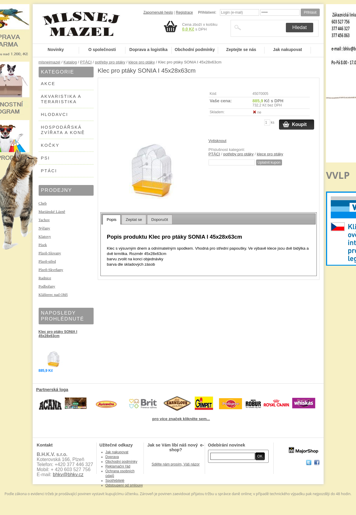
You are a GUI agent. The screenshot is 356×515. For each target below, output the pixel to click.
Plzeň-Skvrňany (51, 269)
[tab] (112, 219)
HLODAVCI (54, 114)
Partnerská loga (52, 389)
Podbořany (47, 286)
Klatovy (45, 236)
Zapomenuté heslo (158, 12)
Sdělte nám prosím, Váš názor (175, 464)
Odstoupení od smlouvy (124, 485)
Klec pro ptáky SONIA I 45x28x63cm (58, 334)
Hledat (299, 27)
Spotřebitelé (115, 481)
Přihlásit (310, 12)
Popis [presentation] (111, 219)
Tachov (44, 220)
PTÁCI (86, 62)
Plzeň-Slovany (50, 253)
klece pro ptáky (141, 62)
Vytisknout (217, 140)
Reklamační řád (117, 466)
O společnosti (102, 49)
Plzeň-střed (47, 261)
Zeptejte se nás (241, 49)
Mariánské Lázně (52, 211)
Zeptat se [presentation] (134, 219)
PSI (45, 158)
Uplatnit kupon (269, 162)
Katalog (70, 62)
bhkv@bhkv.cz (68, 474)
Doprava (112, 457)
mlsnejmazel (49, 62)
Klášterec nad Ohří (53, 294)
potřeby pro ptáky (110, 62)
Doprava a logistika (148, 49)
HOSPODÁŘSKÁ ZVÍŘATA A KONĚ (63, 130)
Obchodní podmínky (195, 49)
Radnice (45, 278)
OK (259, 456)
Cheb (43, 203)
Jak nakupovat (287, 49)
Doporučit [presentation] (159, 219)
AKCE (48, 83)
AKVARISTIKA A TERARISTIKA (61, 99)
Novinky (56, 49)
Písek (43, 245)
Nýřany (44, 228)
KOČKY (50, 145)
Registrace (184, 12)
